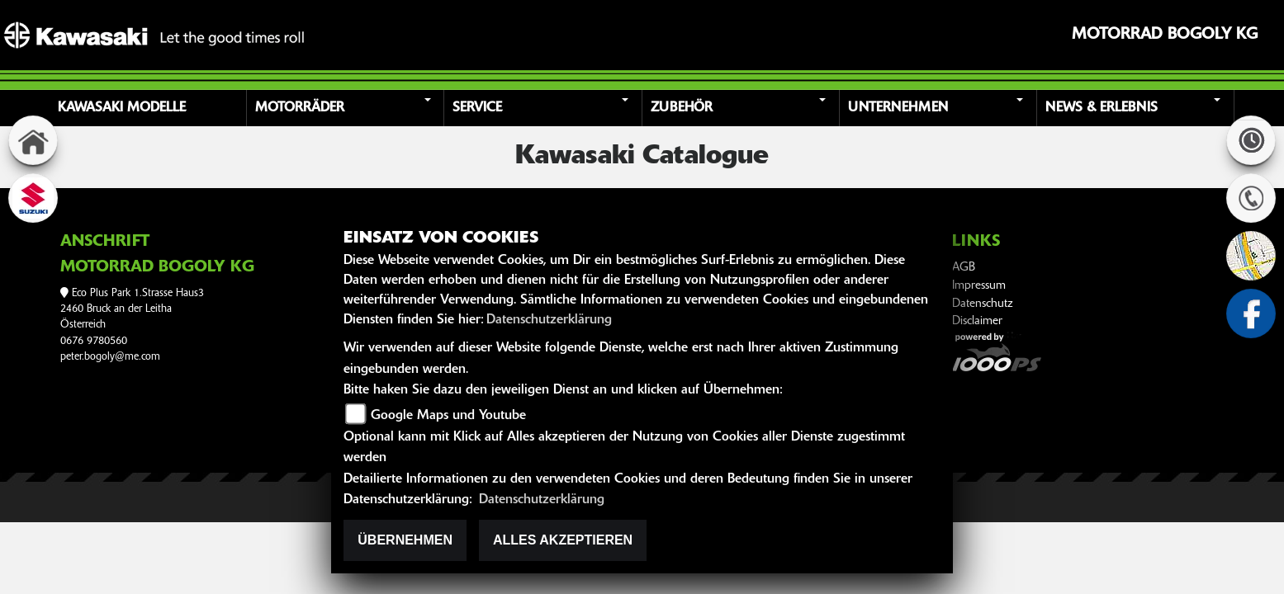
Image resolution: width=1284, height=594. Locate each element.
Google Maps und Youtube (448, 415)
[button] (347, 108)
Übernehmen (405, 540)
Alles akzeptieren (563, 540)
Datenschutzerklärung (549, 320)
